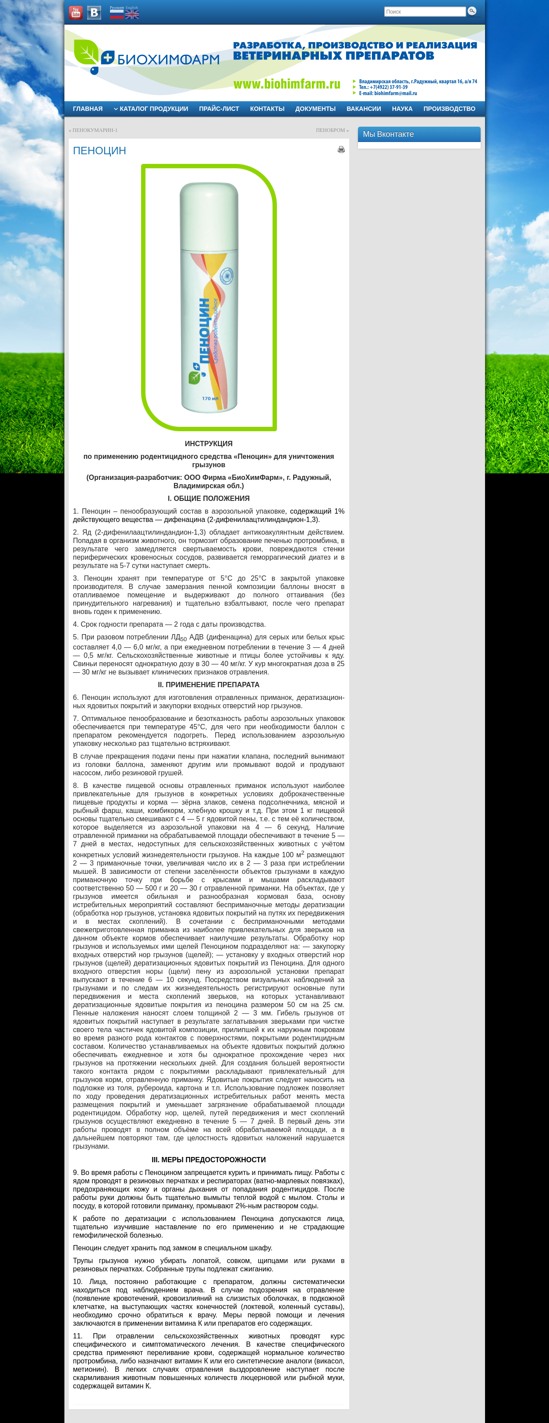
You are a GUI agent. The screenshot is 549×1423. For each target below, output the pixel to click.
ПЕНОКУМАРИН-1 (95, 130)
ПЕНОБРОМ (330, 130)
